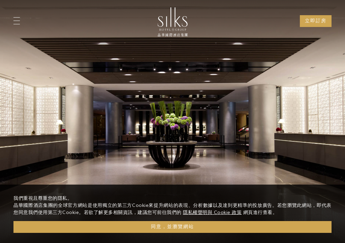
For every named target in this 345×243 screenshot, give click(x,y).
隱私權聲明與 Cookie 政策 (212, 212)
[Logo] (172, 22)
